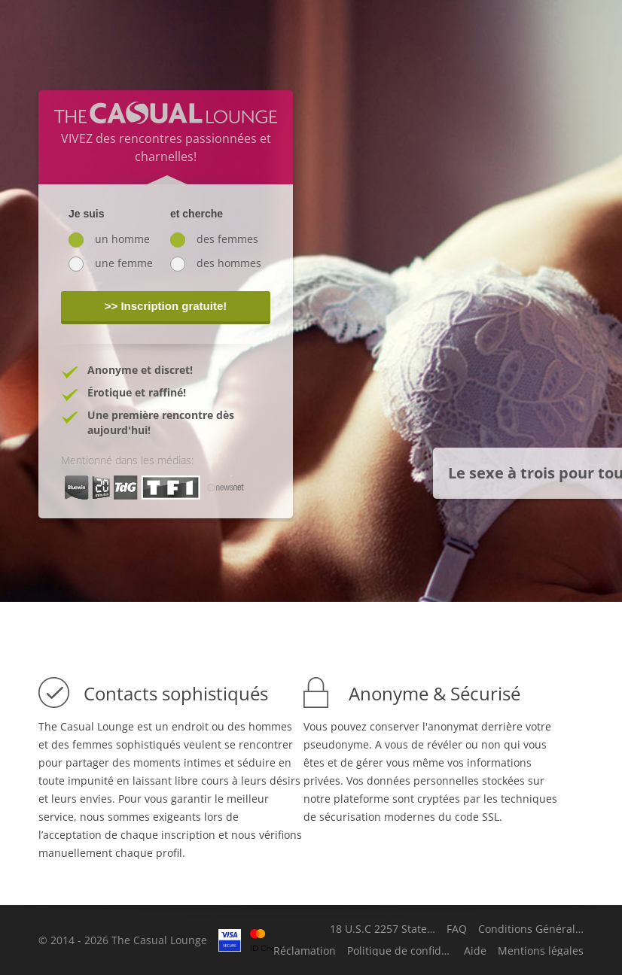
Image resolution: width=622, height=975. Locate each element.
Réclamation (304, 951)
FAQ (457, 929)
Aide (475, 951)
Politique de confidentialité (400, 951)
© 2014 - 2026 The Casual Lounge (122, 940)
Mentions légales (541, 951)
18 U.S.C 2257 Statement (382, 929)
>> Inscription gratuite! (166, 305)
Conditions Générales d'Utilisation (531, 929)
